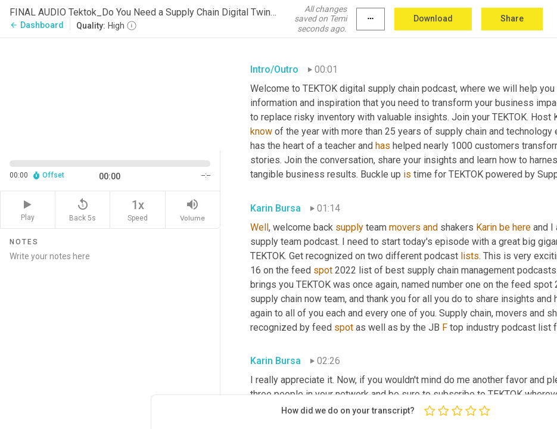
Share (512, 18)
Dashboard (37, 25)
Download (433, 18)
